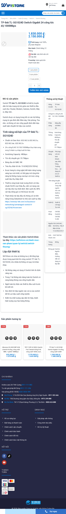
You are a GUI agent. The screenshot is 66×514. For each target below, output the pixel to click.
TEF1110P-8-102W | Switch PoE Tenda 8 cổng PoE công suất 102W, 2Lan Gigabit (33, 349)
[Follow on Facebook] (4, 456)
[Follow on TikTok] (9, 456)
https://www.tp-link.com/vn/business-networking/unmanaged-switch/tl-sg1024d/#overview (20, 205)
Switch (31, 18)
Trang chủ (4, 18)
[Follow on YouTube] (4, 462)
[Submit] (62, 13)
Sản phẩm (13, 18)
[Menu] (3, 13)
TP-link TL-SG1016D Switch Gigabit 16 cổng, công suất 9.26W (56, 349)
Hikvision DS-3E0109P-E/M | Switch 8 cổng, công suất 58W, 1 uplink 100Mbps (11, 349)
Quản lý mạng (22, 18)
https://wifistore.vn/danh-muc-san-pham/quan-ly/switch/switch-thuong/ (21, 243)
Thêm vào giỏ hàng (39, 90)
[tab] (10, 99)
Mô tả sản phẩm (10, 99)
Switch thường (40, 18)
